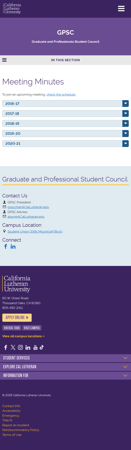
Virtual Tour (12, 328)
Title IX (7, 420)
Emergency (10, 415)
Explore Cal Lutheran (19, 366)
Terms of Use (12, 435)
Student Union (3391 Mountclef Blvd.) (35, 231)
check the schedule (61, 94)
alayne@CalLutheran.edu (26, 217)
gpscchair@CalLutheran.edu (28, 207)
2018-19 (12, 123)
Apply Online (15, 317)
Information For (15, 375)
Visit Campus (32, 328)
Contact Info (11, 406)
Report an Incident (15, 425)
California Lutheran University (12, 8)
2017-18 (12, 113)
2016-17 (12, 103)
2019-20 (12, 133)
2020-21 (12, 143)
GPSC (65, 32)
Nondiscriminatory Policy (20, 430)
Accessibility (11, 411)
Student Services (16, 358)
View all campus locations (22, 336)
